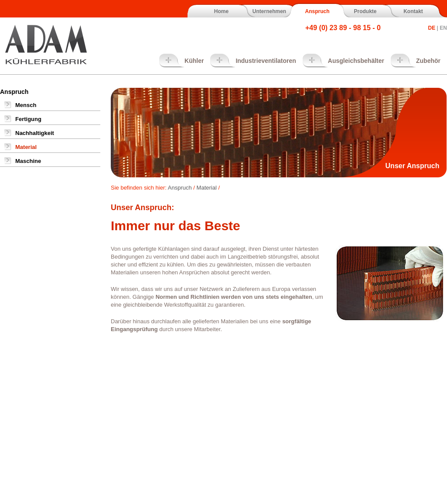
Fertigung (28, 119)
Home (221, 11)
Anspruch (317, 11)
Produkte (365, 11)
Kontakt (413, 11)
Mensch (25, 105)
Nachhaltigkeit (34, 133)
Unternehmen (269, 11)
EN (443, 28)
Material (26, 147)
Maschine (28, 161)
